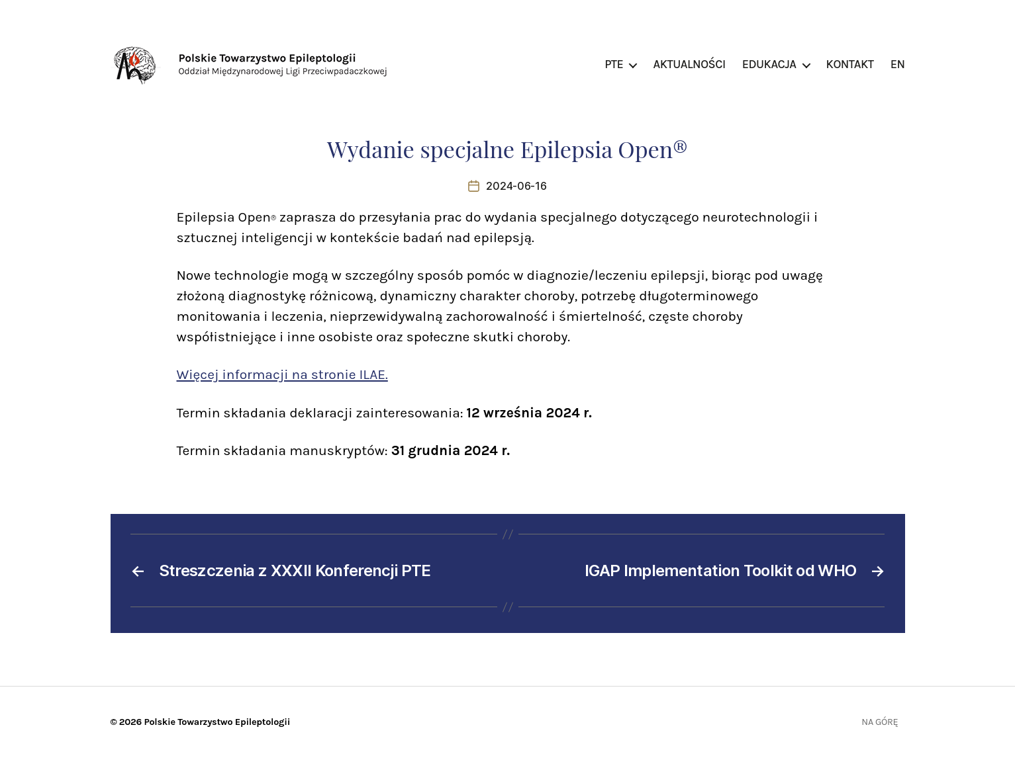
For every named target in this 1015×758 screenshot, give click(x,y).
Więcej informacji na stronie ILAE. (282, 374)
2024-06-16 (516, 185)
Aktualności (689, 64)
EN (898, 64)
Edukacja (769, 64)
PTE (613, 64)
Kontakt (850, 64)
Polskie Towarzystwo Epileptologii (217, 722)
